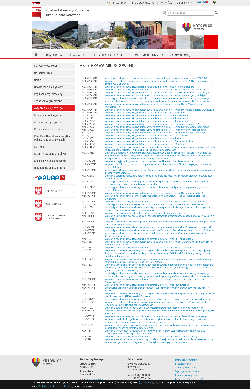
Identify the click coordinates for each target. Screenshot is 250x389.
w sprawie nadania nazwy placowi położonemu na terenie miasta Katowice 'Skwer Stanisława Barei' (155, 89)
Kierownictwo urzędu (46, 66)
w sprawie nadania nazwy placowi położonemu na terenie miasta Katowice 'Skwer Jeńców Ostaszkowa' (157, 127)
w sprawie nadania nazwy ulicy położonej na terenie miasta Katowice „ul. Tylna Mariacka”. (150, 239)
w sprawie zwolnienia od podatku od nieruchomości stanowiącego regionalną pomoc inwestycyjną (154, 308)
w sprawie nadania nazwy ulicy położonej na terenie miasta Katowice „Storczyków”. (147, 135)
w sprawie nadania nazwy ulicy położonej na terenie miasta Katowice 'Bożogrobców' (147, 118)
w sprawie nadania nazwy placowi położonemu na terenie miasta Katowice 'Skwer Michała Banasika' (155, 130)
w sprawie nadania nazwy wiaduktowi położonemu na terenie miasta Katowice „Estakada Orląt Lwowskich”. (159, 227)
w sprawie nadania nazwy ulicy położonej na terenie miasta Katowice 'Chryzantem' (146, 115)
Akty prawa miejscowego (48, 108)
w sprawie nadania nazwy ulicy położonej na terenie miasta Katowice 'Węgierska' (145, 112)
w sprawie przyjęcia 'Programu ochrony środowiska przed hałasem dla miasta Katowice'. (149, 161)
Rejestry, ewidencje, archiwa (50, 153)
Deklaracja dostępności (186, 375)
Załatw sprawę (180, 55)
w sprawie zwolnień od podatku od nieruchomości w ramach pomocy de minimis (145, 213)
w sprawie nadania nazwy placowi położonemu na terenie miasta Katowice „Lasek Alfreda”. (151, 247)
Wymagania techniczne (187, 371)
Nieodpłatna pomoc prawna (49, 167)
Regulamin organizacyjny (48, 94)
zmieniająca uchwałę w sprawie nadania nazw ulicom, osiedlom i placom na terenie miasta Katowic (155, 204)
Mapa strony (185, 2)
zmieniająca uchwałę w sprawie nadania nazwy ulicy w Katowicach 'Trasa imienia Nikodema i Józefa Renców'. (160, 230)
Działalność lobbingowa (47, 115)
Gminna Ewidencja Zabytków (50, 160)
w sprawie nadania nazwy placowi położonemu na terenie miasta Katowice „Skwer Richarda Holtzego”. (156, 316)
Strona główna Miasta (186, 367)
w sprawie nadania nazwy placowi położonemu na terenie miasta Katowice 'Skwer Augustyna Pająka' (156, 95)
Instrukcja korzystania (186, 360)
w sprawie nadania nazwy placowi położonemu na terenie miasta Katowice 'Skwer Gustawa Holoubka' (156, 201)
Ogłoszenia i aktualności (107, 55)
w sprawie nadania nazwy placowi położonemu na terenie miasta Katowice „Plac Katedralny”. (152, 336)
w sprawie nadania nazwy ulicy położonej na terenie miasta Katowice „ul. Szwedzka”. (147, 285)
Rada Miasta (76, 55)
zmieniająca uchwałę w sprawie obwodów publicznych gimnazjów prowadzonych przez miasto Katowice (157, 299)
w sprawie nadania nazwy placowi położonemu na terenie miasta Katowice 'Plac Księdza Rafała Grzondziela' (159, 109)
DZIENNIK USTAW (53, 191)
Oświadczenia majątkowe (48, 87)
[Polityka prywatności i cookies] (53, 386)
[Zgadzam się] (146, 382)
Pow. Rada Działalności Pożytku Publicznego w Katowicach (52, 137)
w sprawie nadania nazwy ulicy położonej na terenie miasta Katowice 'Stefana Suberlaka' (150, 86)
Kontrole (39, 146)
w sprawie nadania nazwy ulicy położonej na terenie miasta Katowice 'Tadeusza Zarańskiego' (152, 124)
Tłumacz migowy (119, 2)
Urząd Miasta (53, 55)
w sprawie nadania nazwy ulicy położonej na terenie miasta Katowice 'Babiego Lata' (147, 121)
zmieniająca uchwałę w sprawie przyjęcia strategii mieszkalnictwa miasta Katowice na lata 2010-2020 (156, 78)
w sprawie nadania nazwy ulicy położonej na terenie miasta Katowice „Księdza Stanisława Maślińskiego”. (157, 92)
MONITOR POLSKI (54, 204)
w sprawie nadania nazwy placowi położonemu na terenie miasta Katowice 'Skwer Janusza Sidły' (154, 193)
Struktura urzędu (43, 73)
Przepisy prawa (183, 364)
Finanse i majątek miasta (147, 55)
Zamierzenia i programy (47, 122)
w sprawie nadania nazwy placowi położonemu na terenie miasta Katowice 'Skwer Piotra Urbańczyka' (156, 132)
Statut (37, 80)
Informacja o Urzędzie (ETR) (189, 379)
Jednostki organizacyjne (48, 101)
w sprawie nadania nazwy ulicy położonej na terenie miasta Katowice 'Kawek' (143, 138)
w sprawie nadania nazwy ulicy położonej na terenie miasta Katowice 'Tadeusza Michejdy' (150, 141)
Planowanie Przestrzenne (48, 129)
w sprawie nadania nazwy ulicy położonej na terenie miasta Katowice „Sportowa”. (146, 144)
